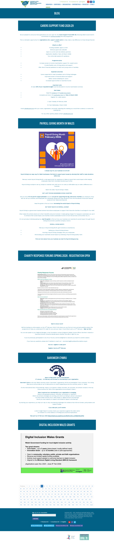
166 (62, 505)
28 (30, 488)
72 (23, 494)
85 (65, 494)
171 (80, 505)
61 (62, 491)
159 (36, 505)
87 (71, 494)
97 (30, 497)
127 (64, 499)
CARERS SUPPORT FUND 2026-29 (57, 26)
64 (71, 491)
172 (84, 505)
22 (86, 486)
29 (33, 488)
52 (33, 491)
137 (28, 502)
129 (71, 499)
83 (58, 494)
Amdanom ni (49, 4)
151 (80, 502)
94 (21, 497)
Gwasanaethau (67, 4)
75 (33, 494)
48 (21, 491)
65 (74, 491)
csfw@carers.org (29, 108)
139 (36, 502)
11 (52, 486)
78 (42, 494)
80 (49, 494)
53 (36, 491)
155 (21, 505)
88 (74, 494)
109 (74, 497)
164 (54, 505)
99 (37, 497)
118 (31, 499)
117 (28, 499)
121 (42, 499)
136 (25, 502)
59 (55, 491)
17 (70, 486)
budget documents (65, 93)
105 (59, 497)
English (83, 1)
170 (77, 505)
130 (75, 499)
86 (68, 494)
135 (21, 502)
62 (65, 491)
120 (39, 499)
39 (65, 488)
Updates (48, 7)
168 (69, 505)
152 (84, 502)
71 (20, 494)
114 (91, 497)
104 (55, 497)
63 (68, 491)
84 (61, 494)
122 (46, 499)
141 (43, 502)
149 (73, 502)
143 (50, 502)
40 (68, 488)
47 (90, 488)
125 (57, 499)
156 (25, 505)
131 (79, 499)
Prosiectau (85, 4)
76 (36, 494)
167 (65, 505)
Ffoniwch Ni (64, 1)
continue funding (55, 36)
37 (58, 488)
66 (78, 491)
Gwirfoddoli (58, 4)
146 (62, 502)
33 (46, 488)
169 (73, 505)
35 (52, 488)
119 (35, 499)
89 (78, 494)
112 (84, 497)
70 (91, 491)
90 (81, 494)
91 (84, 494)
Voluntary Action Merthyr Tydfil (62, 525)
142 (47, 502)
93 (90, 494)
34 (49, 488)
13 (58, 486)
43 (77, 488)
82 (55, 494)
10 (49, 486)
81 (52, 494)
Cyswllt (92, 4)
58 (52, 491)
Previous (22, 486)
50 (27, 491)
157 (28, 505)
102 (48, 497)
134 (90, 499)
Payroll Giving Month (37, 179)
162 (47, 505)
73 (26, 494)
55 (43, 491)
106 (63, 497)
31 (39, 488)
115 (21, 499)
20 (80, 486)
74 (30, 494)
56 (46, 491)
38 (61, 488)
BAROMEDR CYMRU (57, 358)
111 (81, 497)
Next (91, 505)
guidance (54, 93)
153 (87, 502)
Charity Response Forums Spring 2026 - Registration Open (57, 256)
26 (24, 488)
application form (58, 95)
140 (39, 502)
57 (49, 491)
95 (24, 497)
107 (66, 497)
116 (24, 499)
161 (43, 505)
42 (74, 488)
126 (60, 499)
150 (77, 502)
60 (59, 491)
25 (20, 488)
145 (58, 502)
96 (27, 497)
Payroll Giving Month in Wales (57, 123)
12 (55, 486)
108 (70, 497)
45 (84, 488)
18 (73, 486)
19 (76, 486)
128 (68, 499)
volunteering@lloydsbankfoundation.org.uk (75, 341)
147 (65, 502)
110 (78, 497)
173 (87, 505)
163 (50, 505)
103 (51, 497)
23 (89, 486)
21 (83, 486)
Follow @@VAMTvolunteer (36, 525)
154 (91, 502)
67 (81, 491)
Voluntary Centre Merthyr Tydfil (76, 525)
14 (61, 486)
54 (39, 491)
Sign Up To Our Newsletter (39, 512)
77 (39, 494)
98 (33, 497)
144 (54, 502)
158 (32, 505)
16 (67, 486)
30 (36, 488)
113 (88, 497)
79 (45, 494)
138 (32, 502)
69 (87, 491)
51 (30, 491)
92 (87, 494)
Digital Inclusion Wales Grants (57, 425)
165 (58, 505)
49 (24, 491)
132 (82, 499)
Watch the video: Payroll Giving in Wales (57, 189)
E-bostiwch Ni (74, 1)
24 (92, 486)
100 (41, 497)
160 (39, 505)
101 (44, 497)
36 (55, 488)
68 (84, 491)
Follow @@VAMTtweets (49, 525)
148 (69, 502)
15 (64, 486)
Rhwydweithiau (77, 4)
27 (27, 488)
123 (49, 499)
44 (81, 488)
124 (53, 499)
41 (71, 488)
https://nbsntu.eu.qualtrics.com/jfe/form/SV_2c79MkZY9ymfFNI (66, 416)
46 (87, 488)
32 (42, 488)
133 (86, 499)
